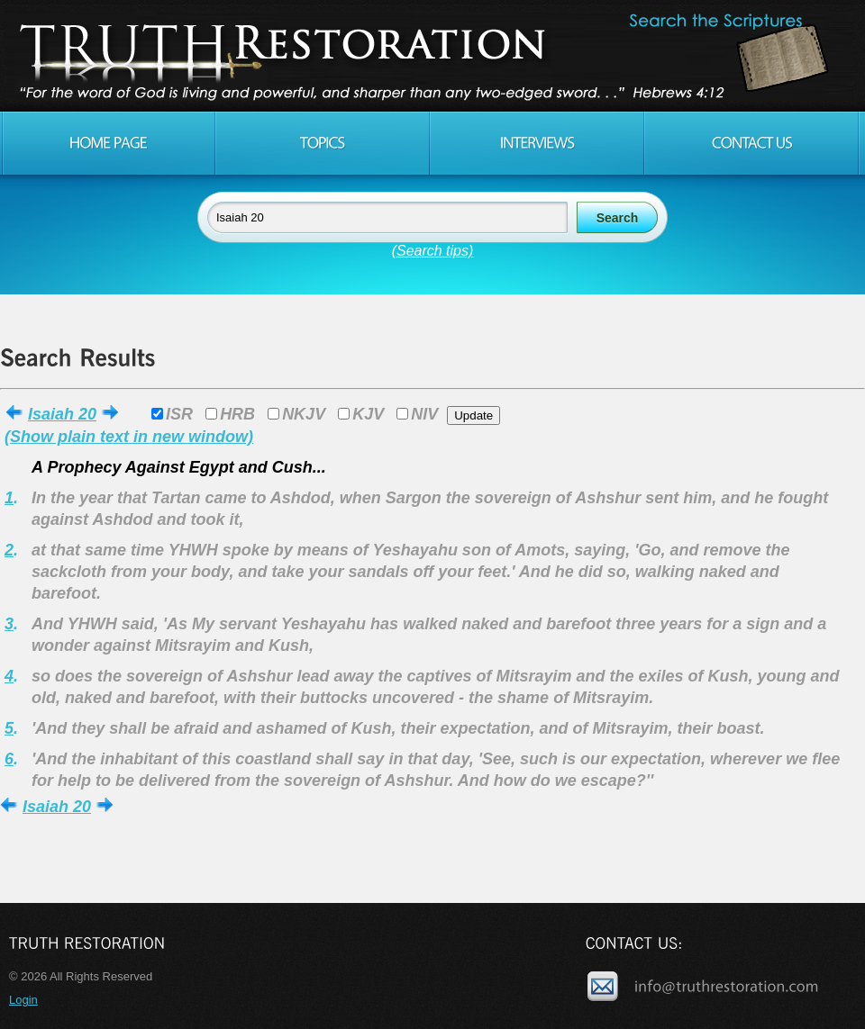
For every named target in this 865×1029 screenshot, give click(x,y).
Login (23, 999)
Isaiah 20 (62, 414)
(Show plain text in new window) (129, 437)
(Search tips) (433, 250)
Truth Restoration (429, 56)
